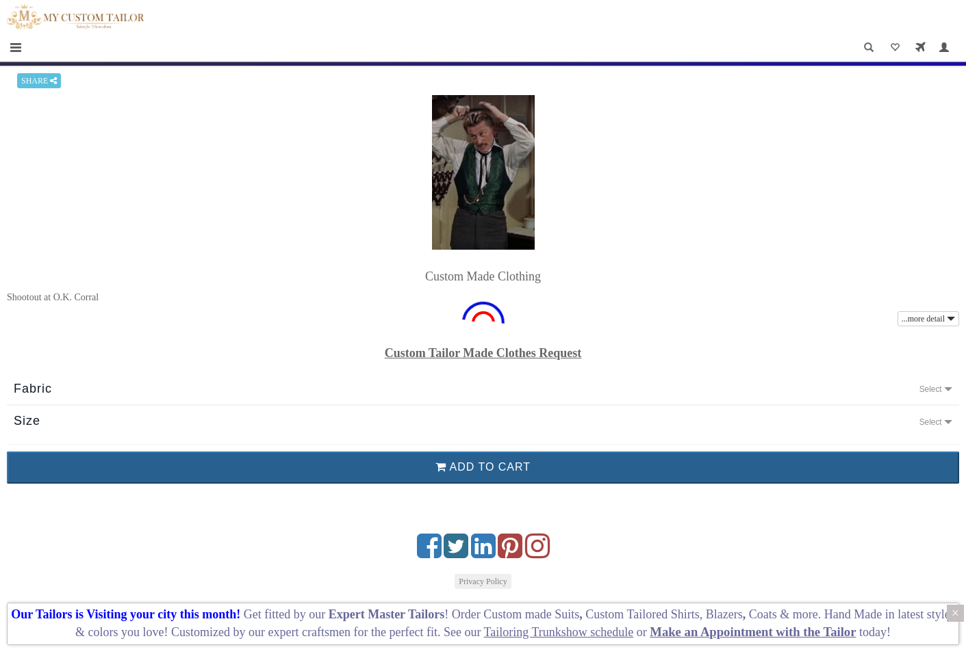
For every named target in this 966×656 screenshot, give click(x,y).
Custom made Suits (531, 614)
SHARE (39, 81)
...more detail (928, 319)
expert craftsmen (309, 632)
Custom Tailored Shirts (642, 614)
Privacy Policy (483, 581)
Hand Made (853, 614)
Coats (764, 614)
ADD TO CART (483, 467)
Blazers (724, 614)
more (805, 614)
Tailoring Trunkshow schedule (559, 632)
